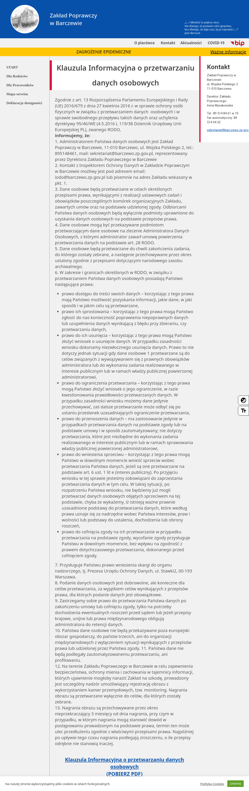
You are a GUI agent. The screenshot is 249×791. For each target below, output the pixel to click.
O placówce (144, 42)
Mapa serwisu (17, 94)
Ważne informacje (228, 52)
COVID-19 (215, 42)
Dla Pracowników (20, 85)
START (12, 67)
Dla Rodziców (17, 76)
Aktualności (191, 42)
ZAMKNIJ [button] (235, 783)
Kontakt (167, 42)
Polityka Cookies (212, 784)
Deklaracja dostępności (24, 103)
